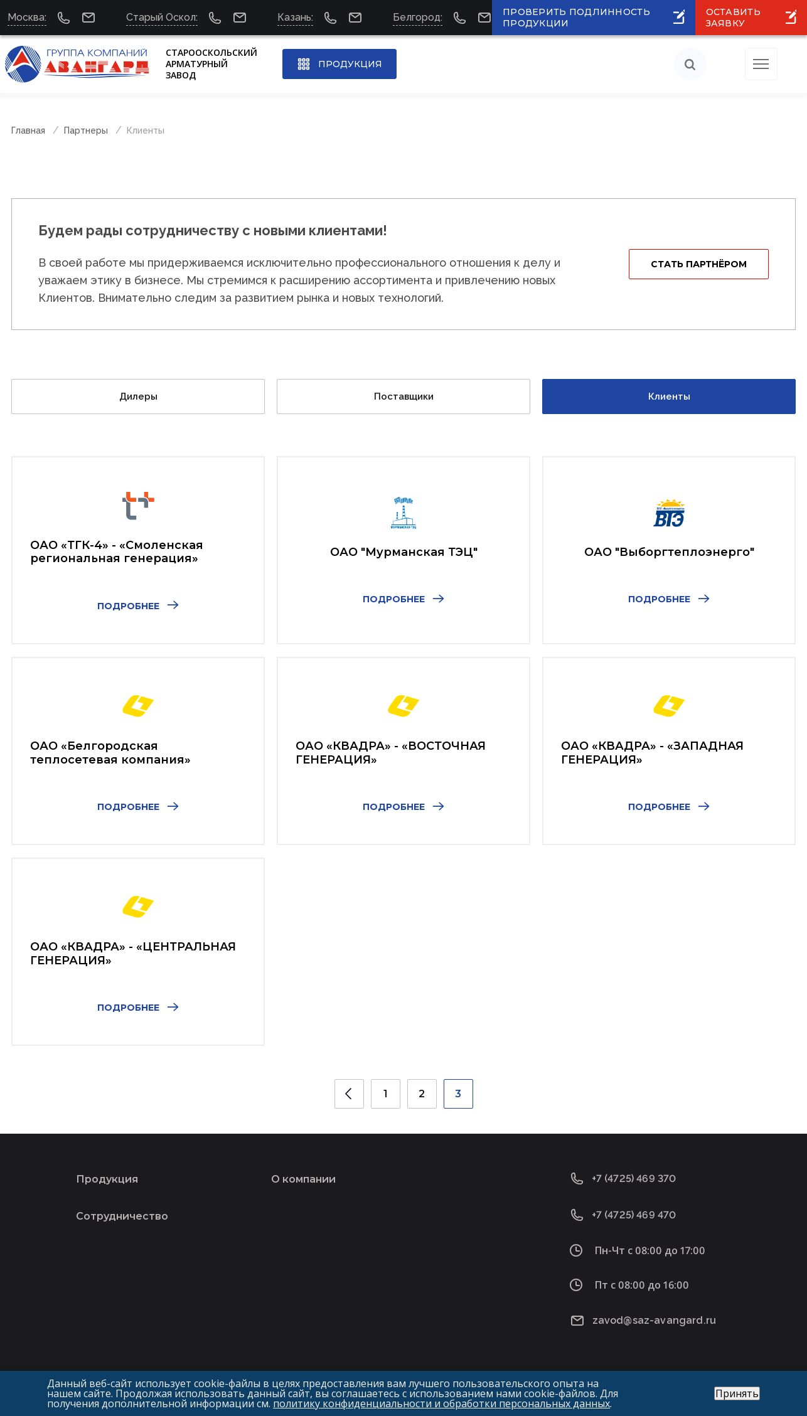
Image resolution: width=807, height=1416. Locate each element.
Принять (737, 1393)
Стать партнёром (699, 264)
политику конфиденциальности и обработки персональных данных (441, 1403)
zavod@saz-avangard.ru (654, 1320)
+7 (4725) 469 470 (634, 1215)
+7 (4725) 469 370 (634, 1178)
